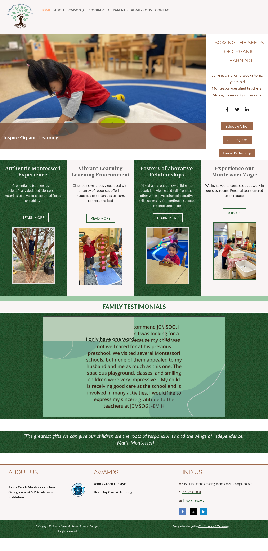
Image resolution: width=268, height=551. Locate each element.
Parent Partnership (237, 153)
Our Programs (237, 140)
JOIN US (234, 213)
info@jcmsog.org (193, 500)
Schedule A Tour (237, 126)
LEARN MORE (33, 217)
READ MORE (100, 218)
